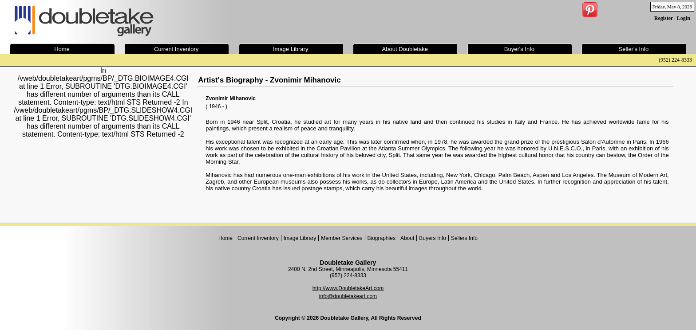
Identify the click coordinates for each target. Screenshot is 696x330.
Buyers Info (432, 238)
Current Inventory (258, 238)
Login (683, 18)
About (407, 238)
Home (225, 238)
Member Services (341, 238)
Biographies (381, 238)
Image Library (300, 238)
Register (663, 18)
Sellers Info (464, 238)
